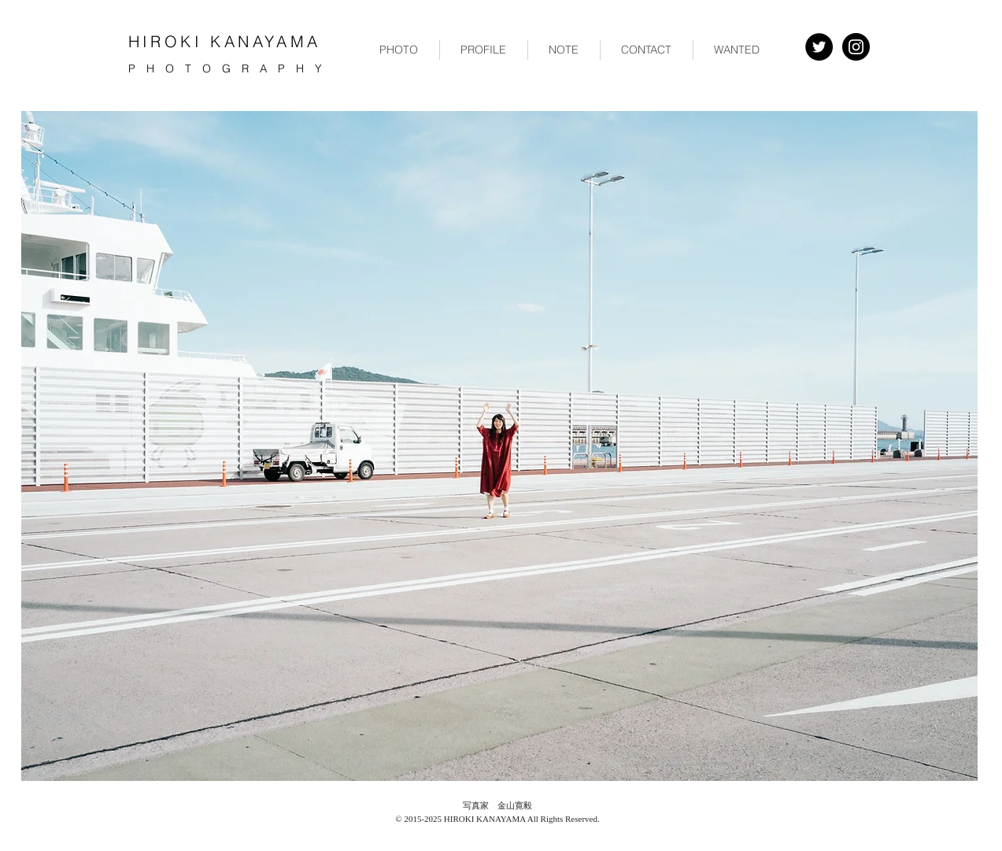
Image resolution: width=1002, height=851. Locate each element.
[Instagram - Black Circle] (856, 47)
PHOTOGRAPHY (230, 68)
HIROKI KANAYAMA (224, 41)
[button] (398, 50)
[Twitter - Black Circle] (819, 47)
